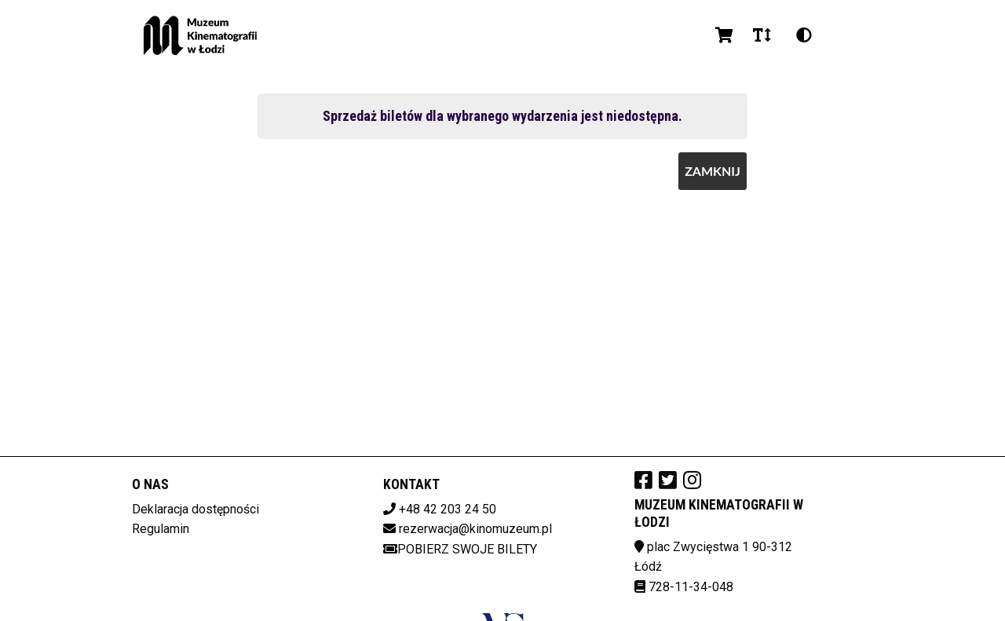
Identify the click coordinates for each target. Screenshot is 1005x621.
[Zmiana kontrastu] (804, 35)
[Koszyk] (721, 35)
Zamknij (712, 170)
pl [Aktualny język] (844, 34)
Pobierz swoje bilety (460, 549)
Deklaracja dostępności (195, 509)
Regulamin (160, 528)
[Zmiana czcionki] (762, 35)
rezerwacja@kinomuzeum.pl (475, 528)
